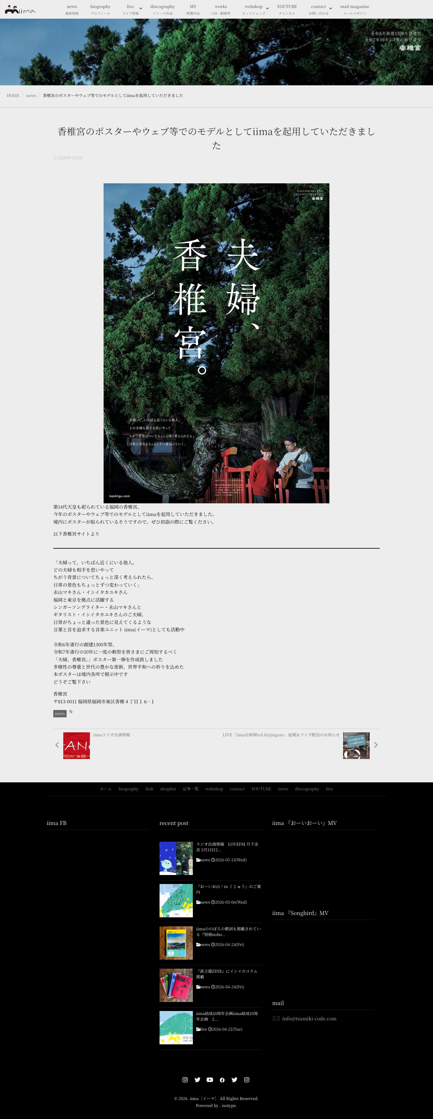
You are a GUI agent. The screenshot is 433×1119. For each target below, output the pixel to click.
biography (100, 10)
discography (163, 10)
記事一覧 (191, 789)
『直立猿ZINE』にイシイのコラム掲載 (227, 974)
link (150, 789)
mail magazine (354, 10)
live (130, 10)
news (72, 10)
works (221, 10)
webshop (253, 10)
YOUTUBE (287, 10)
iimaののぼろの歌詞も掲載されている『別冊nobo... (228, 931)
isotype (229, 1105)
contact (318, 10)
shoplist (168, 789)
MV (193, 10)
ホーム (106, 789)
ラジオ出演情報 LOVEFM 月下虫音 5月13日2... (227, 847)
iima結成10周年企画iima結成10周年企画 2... (227, 1016)
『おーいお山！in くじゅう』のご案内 (228, 889)
